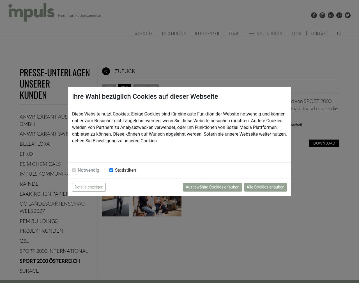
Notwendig (88, 170)
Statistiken (125, 170)
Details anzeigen (89, 187)
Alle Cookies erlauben (265, 187)
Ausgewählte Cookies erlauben (213, 187)
